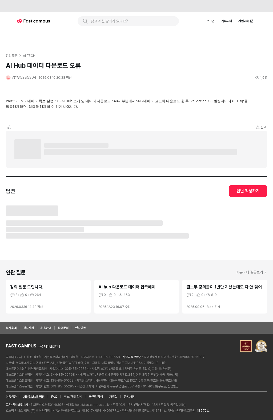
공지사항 (129, 397)
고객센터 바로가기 (17, 405)
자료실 (113, 397)
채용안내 (46, 328)
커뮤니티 (226, 21)
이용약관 (11, 397)
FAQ (54, 397)
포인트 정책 (96, 397)
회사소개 (11, 328)
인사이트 (80, 328)
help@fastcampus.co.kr (92, 405)
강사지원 (28, 328)
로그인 (210, 21)
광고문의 (63, 328)
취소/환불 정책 (73, 397)
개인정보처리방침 (34, 397)
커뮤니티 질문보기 (251, 272)
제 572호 (203, 411)
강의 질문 (11, 56)
